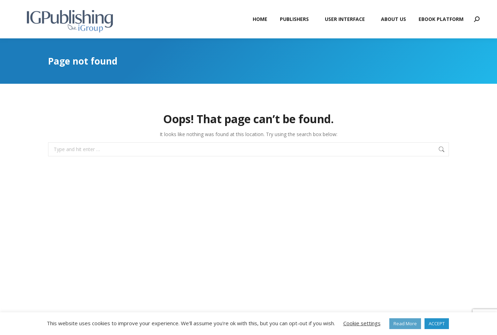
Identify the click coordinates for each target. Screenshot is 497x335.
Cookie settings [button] (362, 323)
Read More (405, 323)
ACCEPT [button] (437, 323)
